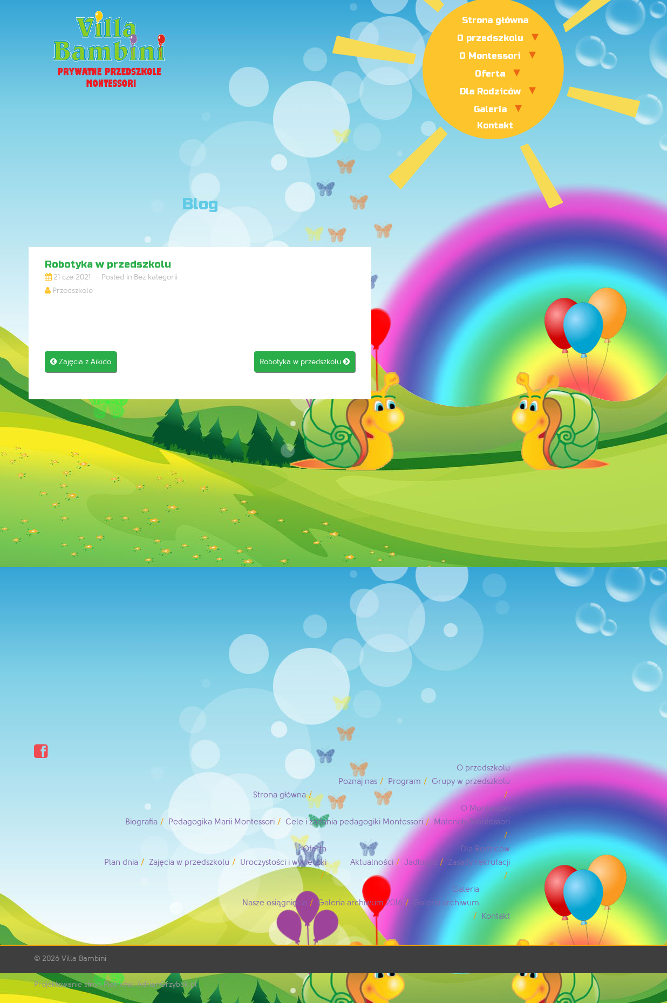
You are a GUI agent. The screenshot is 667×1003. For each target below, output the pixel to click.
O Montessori (490, 56)
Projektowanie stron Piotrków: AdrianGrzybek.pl (115, 984)
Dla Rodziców (490, 91)
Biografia (141, 822)
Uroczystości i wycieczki (283, 862)
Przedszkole (72, 290)
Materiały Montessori (472, 822)
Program (404, 781)
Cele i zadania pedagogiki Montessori (354, 822)
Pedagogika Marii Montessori (221, 822)
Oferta (490, 74)
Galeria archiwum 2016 (360, 903)
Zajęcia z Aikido (80, 362)
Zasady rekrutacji (479, 862)
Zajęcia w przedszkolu (189, 862)
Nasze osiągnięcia (274, 903)
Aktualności (371, 862)
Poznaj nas (357, 781)
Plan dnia (121, 862)
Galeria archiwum (446, 903)
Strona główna (495, 20)
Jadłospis (420, 862)
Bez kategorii (156, 277)
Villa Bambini (84, 958)
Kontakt (495, 125)
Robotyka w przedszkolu (305, 362)
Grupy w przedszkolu (471, 781)
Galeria (490, 109)
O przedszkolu (490, 38)
